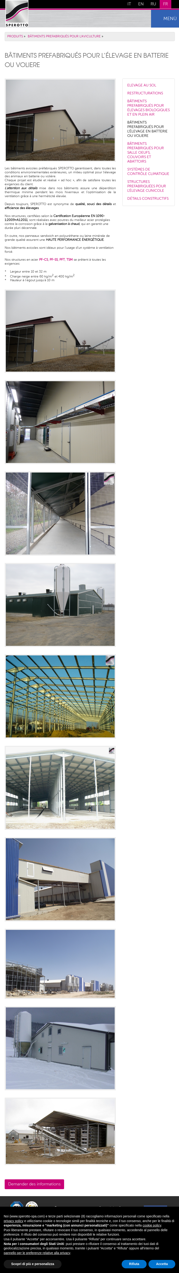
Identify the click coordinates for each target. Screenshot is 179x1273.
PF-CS (43, 259)
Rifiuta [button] (134, 1264)
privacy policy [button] (13, 1221)
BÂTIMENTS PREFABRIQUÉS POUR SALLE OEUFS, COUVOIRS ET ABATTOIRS (145, 153)
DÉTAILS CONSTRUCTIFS (148, 199)
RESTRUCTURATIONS (145, 93)
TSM (69, 259)
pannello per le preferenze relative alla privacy (37, 1253)
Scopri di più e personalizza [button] (32, 1264)
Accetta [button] (162, 1264)
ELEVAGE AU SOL (141, 85)
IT (129, 4)
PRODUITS (15, 36)
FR (165, 4)
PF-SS (54, 259)
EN (141, 4)
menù (170, 19)
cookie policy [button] (152, 1225)
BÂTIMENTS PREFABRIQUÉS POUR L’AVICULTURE (64, 36)
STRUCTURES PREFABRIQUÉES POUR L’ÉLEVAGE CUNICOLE (146, 186)
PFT (62, 259)
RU (153, 4)
